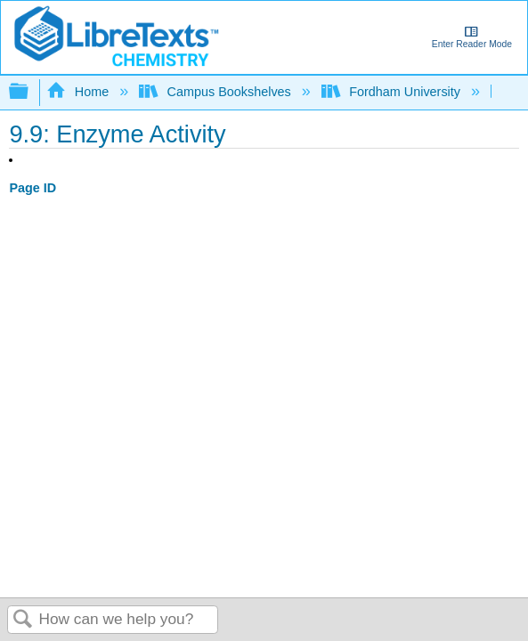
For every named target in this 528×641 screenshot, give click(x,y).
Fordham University (392, 92)
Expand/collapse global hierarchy (30, 92)
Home (79, 92)
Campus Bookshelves (217, 92)
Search (23, 620)
